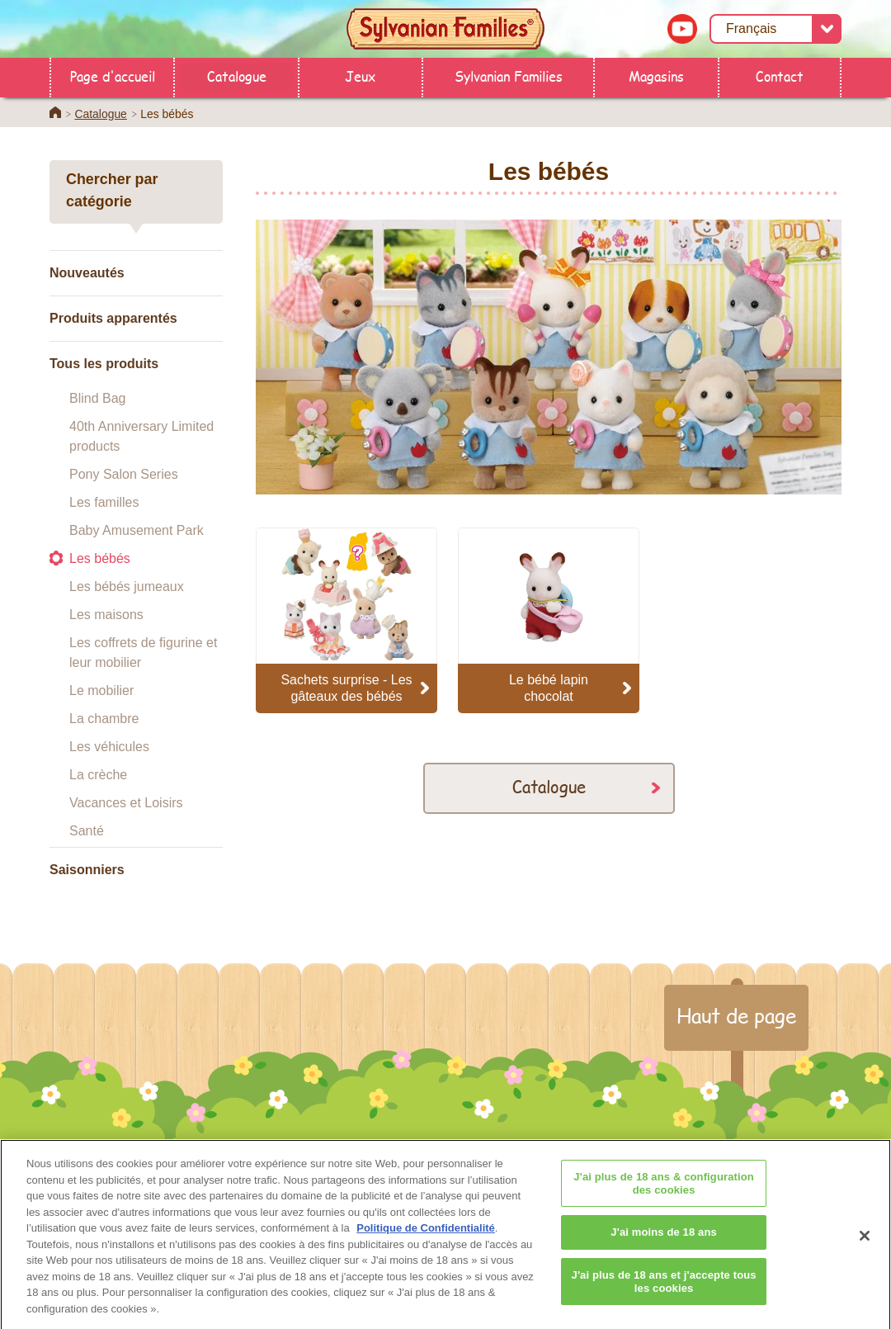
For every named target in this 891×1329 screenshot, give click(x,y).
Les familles (104, 502)
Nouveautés (87, 273)
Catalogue (236, 75)
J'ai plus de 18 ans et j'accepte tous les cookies (664, 1290)
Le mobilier (101, 690)
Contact (780, 75)
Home (55, 112)
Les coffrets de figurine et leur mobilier (143, 652)
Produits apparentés (113, 318)
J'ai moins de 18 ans (663, 1242)
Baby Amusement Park (136, 530)
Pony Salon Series (123, 474)
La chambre (104, 719)
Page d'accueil (112, 75)
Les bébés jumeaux (126, 586)
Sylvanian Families (509, 75)
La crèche (98, 775)
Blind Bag (97, 398)
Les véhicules (109, 747)
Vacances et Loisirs (126, 803)
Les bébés (99, 558)
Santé (86, 831)
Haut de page (736, 1015)
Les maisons (106, 615)
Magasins (656, 75)
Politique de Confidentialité (425, 1238)
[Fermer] (864, 1245)
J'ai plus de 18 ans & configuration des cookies (663, 1193)
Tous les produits (104, 364)
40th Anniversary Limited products (141, 436)
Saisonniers (87, 870)
